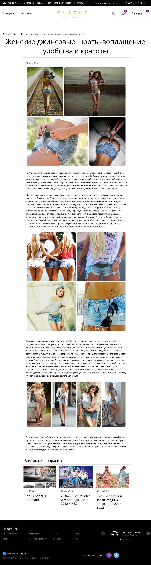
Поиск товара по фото (106, 3)
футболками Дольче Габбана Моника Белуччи (52, 449)
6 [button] (130, 539)
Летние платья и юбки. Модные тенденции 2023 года (109, 502)
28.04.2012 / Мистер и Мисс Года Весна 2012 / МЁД (76, 500)
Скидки (40, 3)
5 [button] (128, 539)
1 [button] (120, 539)
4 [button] (126, 539)
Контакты (78, 3)
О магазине (28, 3)
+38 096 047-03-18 (16, 553)
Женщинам (9, 13)
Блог (48, 3)
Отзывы (55, 533)
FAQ (76, 538)
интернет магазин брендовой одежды (99, 437)
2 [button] (122, 539)
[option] (126, 533)
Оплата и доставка (12, 3)
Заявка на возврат (62, 3)
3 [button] (124, 539)
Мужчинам (26, 13)
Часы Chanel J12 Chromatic (36, 498)
